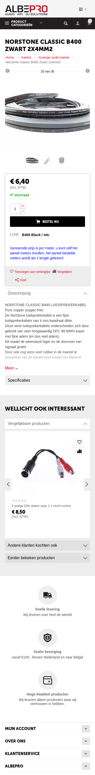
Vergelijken (64, 272)
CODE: (14, 234)
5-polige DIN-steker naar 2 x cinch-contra (41, 506)
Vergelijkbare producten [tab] (47, 422)
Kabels (26, 57)
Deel (20, 280)
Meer (9, 368)
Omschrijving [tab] (47, 292)
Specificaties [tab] (47, 379)
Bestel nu (50, 222)
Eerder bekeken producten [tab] (47, 556)
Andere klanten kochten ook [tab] (47, 544)
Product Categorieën (21, 23)
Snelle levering (47, 609)
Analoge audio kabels (53, 57)
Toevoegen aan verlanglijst (32, 272)
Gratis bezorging (47, 652)
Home (9, 57)
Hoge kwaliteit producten (47, 694)
